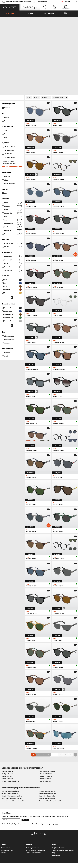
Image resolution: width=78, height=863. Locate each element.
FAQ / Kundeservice (58, 805)
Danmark (67, 1)
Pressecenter (5, 805)
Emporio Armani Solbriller (10, 738)
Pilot (12, 173)
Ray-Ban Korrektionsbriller (10, 748)
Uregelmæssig (12, 180)
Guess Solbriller (45, 736)
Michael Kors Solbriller (47, 728)
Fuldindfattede (12, 200)
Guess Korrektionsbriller (47, 748)
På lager (6, 137)
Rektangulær (12, 170)
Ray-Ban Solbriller (8, 728)
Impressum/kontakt (8, 853)
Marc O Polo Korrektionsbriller (12, 753)
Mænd (5, 78)
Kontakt (3, 810)
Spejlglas (6, 300)
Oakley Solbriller (7, 731)
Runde (12, 166)
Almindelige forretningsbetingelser (13, 848)
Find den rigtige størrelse (12, 124)
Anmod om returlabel (33, 810)
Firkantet (12, 163)
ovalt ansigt (12, 217)
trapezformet (12, 227)
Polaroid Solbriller (46, 731)
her (56, 781)
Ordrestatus (56, 812)
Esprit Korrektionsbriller (47, 753)
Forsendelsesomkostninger (35, 807)
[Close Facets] (12, 54)
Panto (12, 159)
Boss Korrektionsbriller (47, 755)
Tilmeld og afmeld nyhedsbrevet (63, 807)
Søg (45, 8)
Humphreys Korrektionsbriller (12, 755)
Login (54, 8)
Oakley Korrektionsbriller (10, 750)
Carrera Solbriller (7, 736)
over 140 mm (9, 114)
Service (29, 802)
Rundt (12, 220)
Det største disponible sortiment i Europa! (18, 1)
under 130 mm (9, 104)
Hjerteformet (12, 213)
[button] (10, 7)
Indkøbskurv (65, 8)
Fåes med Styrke (8, 293)
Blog (53, 810)
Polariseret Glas (8, 296)
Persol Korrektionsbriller (47, 750)
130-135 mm (8, 107)
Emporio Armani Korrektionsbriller (13, 758)
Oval (12, 177)
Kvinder (5, 74)
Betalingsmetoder (32, 805)
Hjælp (54, 802)
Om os (3, 802)
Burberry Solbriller (46, 733)
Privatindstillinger (7, 807)
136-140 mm (8, 111)
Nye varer (6, 133)
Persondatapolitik (7, 851)
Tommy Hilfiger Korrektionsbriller (50, 758)
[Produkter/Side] (60, 54)
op (75, 848)
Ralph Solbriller (45, 738)
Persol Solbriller (7, 733)
